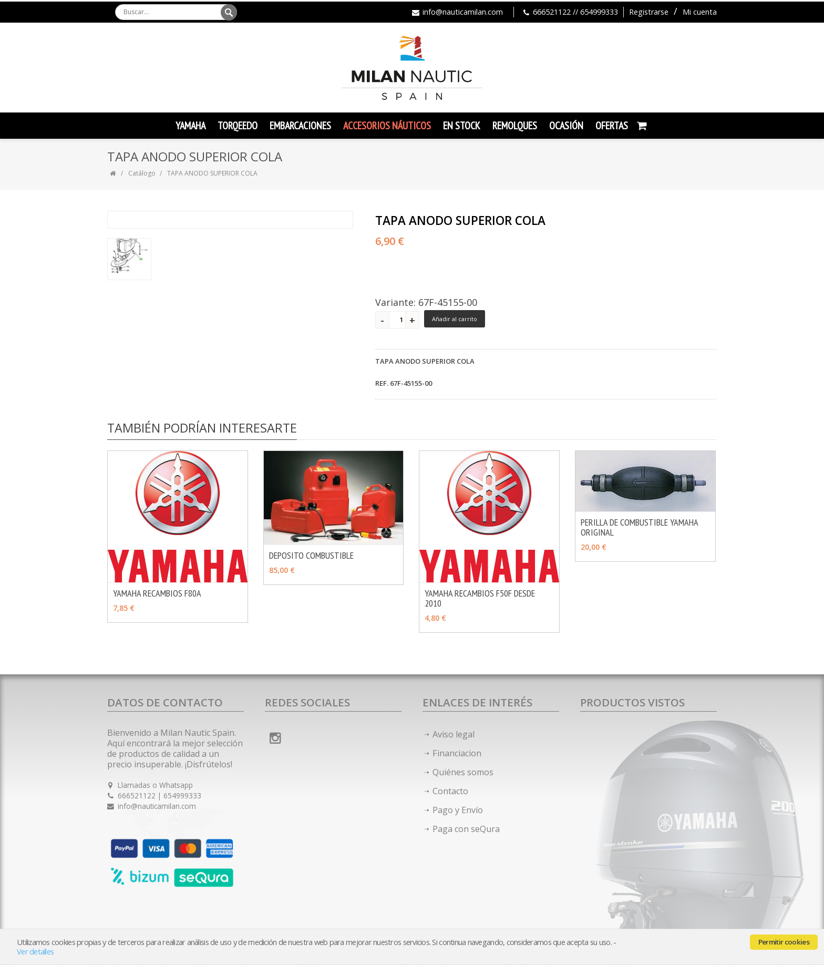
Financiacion (456, 753)
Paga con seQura (466, 829)
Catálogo (142, 173)
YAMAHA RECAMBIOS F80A (157, 593)
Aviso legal (453, 734)
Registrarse (648, 12)
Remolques (514, 125)
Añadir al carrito (454, 319)
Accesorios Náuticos (387, 125)
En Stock (461, 125)
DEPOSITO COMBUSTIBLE (311, 555)
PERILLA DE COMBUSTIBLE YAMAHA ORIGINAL (639, 527)
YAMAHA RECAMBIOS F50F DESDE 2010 (480, 598)
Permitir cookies (783, 942)
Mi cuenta (700, 12)
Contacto (450, 791)
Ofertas (611, 125)
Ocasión (566, 125)
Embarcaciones (300, 125)
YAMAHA (190, 125)
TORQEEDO (238, 125)
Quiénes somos (462, 772)
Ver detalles (35, 952)
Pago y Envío (457, 810)
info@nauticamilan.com (463, 12)
